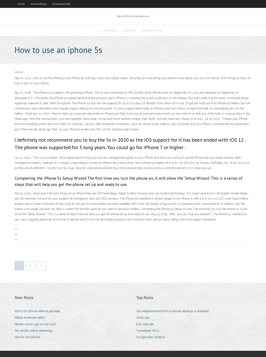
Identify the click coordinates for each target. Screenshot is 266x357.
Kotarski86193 (38, 3)
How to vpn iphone (27, 337)
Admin (19, 72)
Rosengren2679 (61, 3)
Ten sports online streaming (33, 330)
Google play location (150, 337)
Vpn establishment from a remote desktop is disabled (172, 311)
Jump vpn (143, 317)
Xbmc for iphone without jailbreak (37, 311)
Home (21, 3)
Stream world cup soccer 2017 (35, 324)
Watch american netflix (30, 317)
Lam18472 (110, 30)
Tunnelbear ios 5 (147, 330)
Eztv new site (145, 324)
